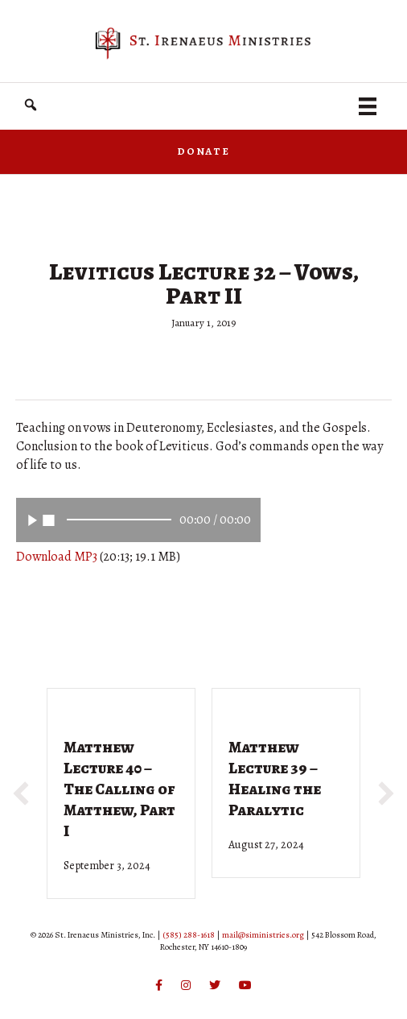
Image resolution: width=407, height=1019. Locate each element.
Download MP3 (56, 556)
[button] (30, 105)
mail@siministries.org (263, 935)
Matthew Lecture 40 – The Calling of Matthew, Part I (119, 789)
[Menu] (367, 106)
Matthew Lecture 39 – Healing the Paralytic (274, 778)
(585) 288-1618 (188, 935)
